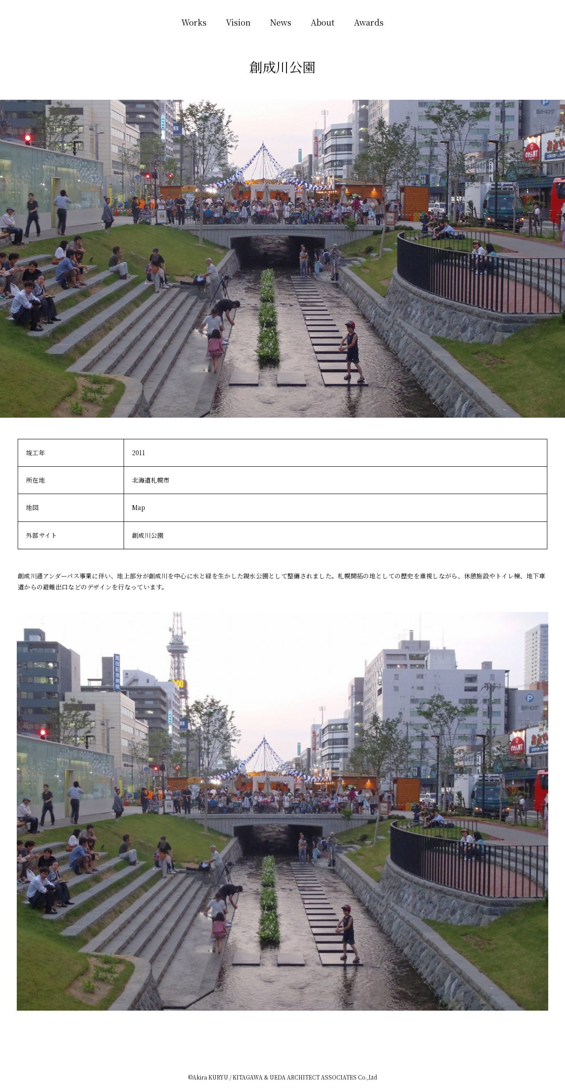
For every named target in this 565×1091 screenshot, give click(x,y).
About (323, 22)
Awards (369, 22)
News (280, 22)
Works (194, 22)
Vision (238, 22)
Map (139, 507)
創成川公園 (147, 535)
